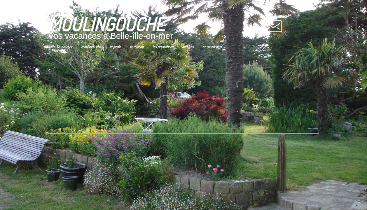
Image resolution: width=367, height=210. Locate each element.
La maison (135, 52)
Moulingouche (89, 52)
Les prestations (161, 52)
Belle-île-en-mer (58, 52)
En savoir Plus (210, 52)
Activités (186, 52)
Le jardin (113, 52)
